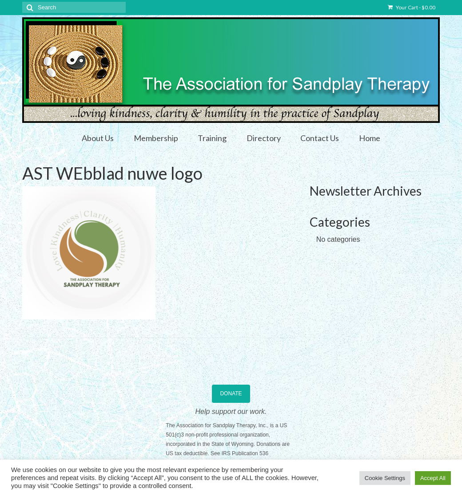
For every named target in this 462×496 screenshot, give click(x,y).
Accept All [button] (433, 478)
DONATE (231, 393)
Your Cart (411, 7)
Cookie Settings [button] (385, 478)
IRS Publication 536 (245, 453)
